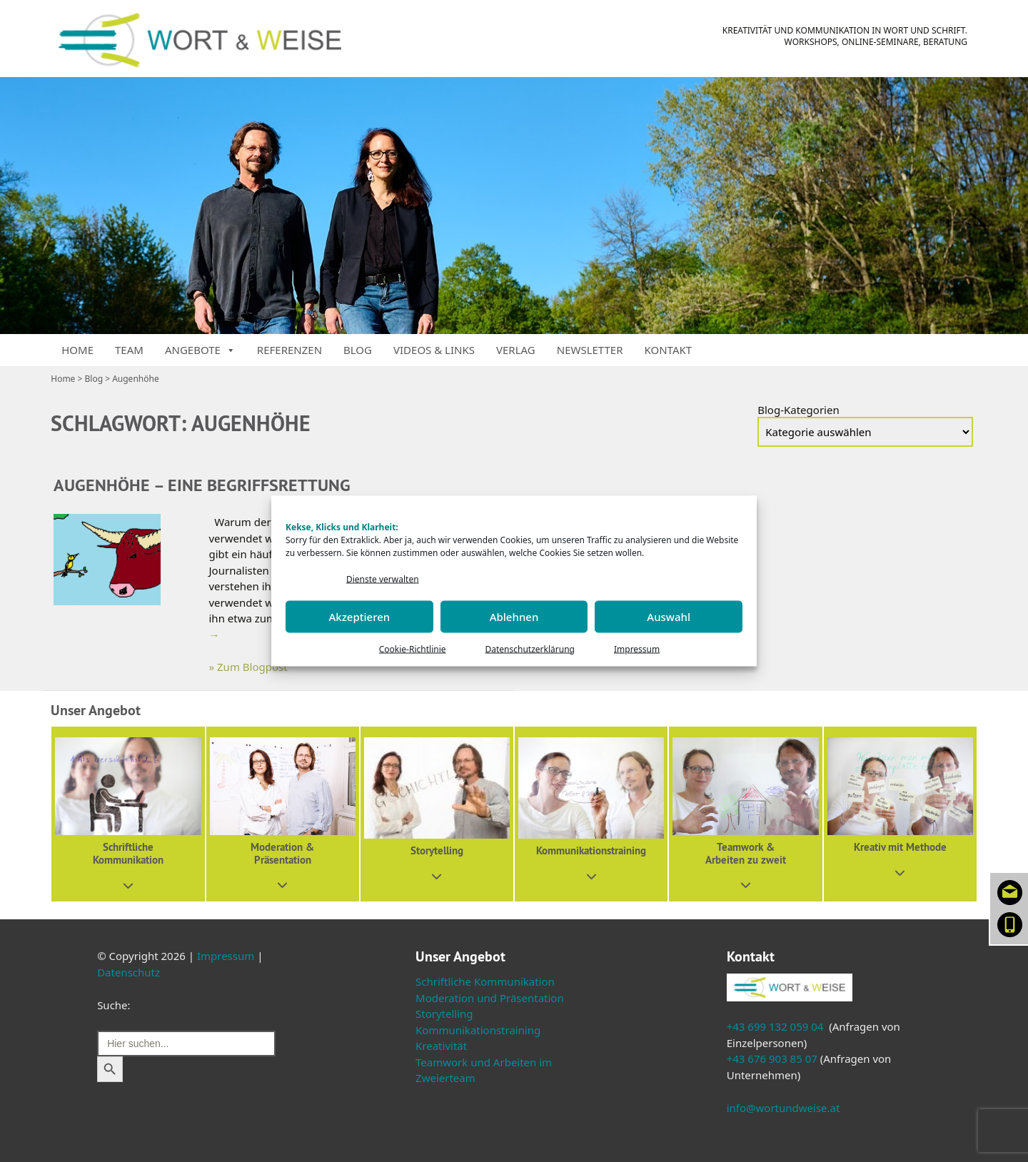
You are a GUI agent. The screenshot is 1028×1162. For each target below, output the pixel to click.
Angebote (200, 350)
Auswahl (668, 617)
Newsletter (590, 350)
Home (77, 350)
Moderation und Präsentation (489, 998)
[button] (128, 814)
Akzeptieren (359, 617)
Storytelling (444, 1013)
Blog (357, 350)
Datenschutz (128, 972)
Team (129, 350)
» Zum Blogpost (248, 667)
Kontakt (668, 350)
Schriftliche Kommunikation (485, 981)
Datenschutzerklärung (530, 648)
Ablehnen (514, 617)
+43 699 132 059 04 (775, 1026)
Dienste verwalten (382, 579)
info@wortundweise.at (783, 1108)
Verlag (515, 350)
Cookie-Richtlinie (412, 648)
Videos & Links (434, 350)
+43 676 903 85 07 (772, 1058)
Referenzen (289, 350)
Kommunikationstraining (477, 1030)
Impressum (637, 648)
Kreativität (441, 1046)
